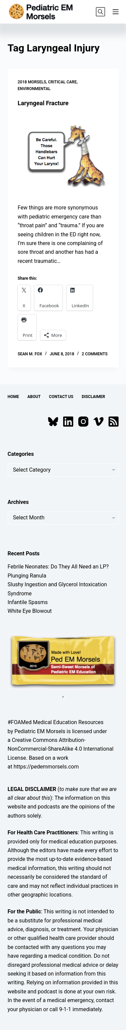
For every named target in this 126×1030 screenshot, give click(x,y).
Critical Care (62, 82)
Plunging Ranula (27, 575)
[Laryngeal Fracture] (63, 155)
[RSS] (114, 422)
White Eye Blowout (30, 611)
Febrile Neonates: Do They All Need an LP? (58, 566)
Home (13, 396)
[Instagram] (83, 422)
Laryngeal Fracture (43, 103)
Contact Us (61, 396)
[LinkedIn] (68, 422)
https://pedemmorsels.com (46, 766)
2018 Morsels (32, 82)
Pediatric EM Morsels (39, 731)
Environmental (34, 88)
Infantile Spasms (28, 602)
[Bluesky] (53, 422)
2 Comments (95, 354)
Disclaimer (93, 396)
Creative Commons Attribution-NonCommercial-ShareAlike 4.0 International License (61, 749)
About (34, 396)
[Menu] (116, 12)
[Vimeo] (98, 422)
